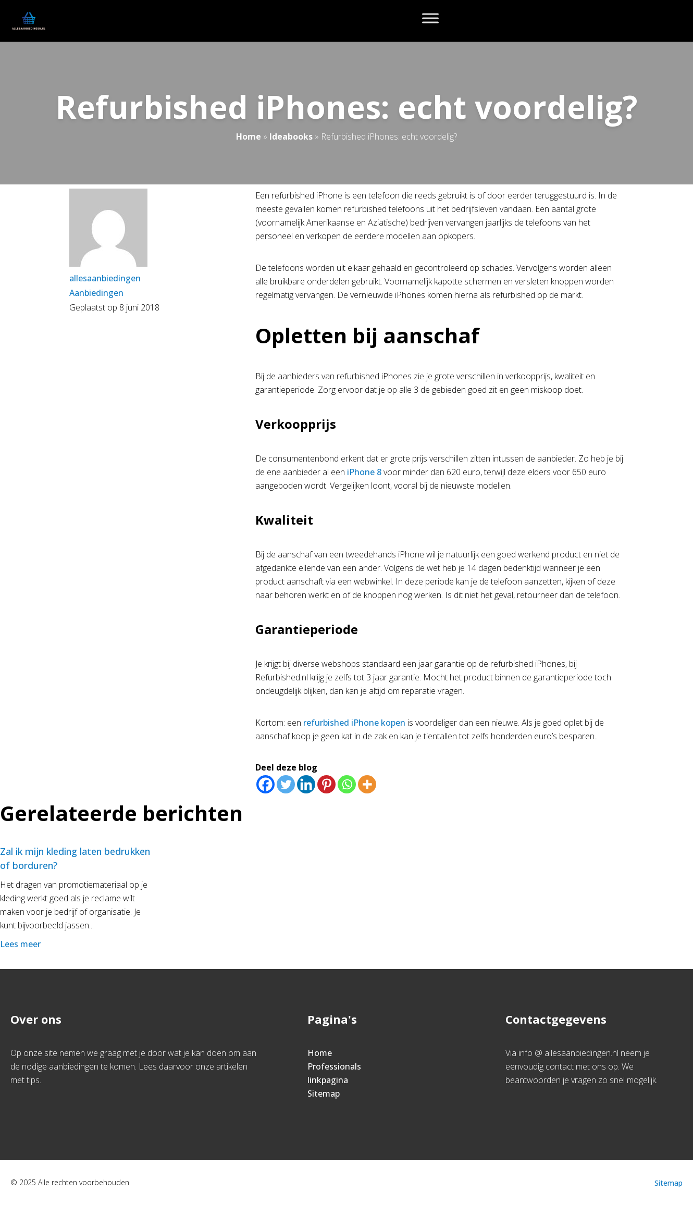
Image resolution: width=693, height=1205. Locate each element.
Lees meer (21, 944)
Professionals (334, 1066)
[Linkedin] (306, 784)
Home (248, 136)
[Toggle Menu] (430, 18)
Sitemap (323, 1093)
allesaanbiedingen (105, 278)
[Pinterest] (326, 784)
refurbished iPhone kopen (354, 722)
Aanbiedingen (96, 293)
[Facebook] (265, 784)
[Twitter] (286, 784)
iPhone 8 (364, 472)
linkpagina (327, 1080)
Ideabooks (291, 136)
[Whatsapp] (347, 784)
